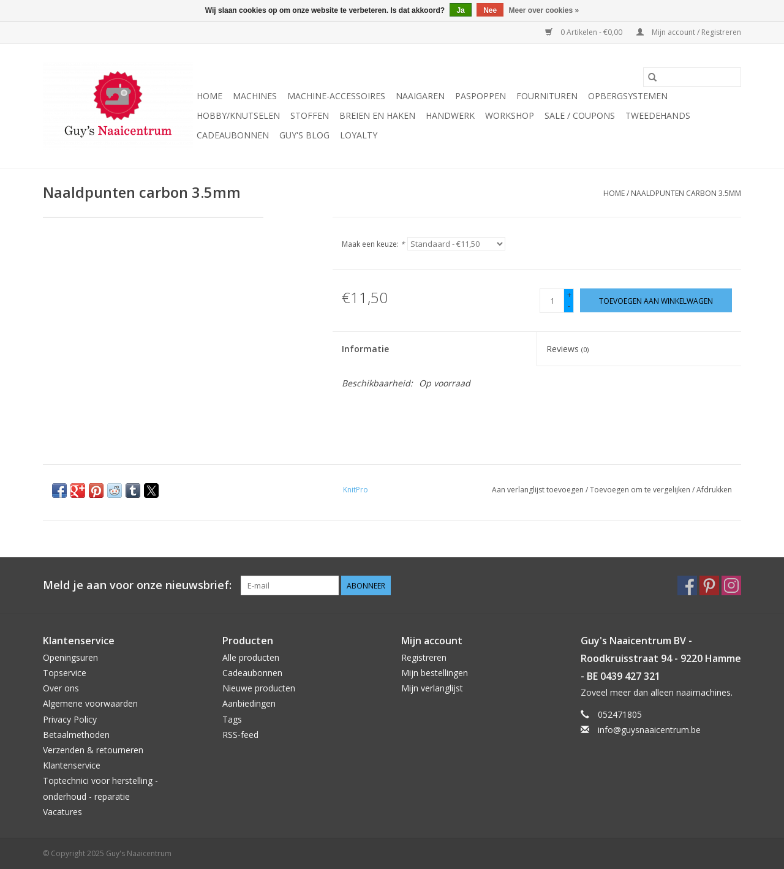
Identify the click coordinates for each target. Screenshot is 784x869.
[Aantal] (552, 300)
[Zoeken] (692, 77)
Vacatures (62, 812)
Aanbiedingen (249, 703)
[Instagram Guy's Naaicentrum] (731, 585)
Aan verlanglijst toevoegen (539, 489)
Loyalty (358, 135)
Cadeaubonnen (233, 135)
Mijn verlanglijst (432, 688)
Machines (255, 96)
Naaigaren (420, 96)
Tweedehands (657, 115)
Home (209, 96)
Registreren (424, 657)
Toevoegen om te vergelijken (641, 489)
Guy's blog (304, 135)
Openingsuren (70, 657)
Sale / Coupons (580, 115)
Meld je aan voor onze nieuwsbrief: (137, 585)
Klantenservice (71, 765)
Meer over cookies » (544, 10)
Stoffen (309, 115)
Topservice (64, 673)
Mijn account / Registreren (688, 32)
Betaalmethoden (76, 734)
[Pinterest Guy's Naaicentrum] (709, 585)
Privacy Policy (70, 719)
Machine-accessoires (336, 96)
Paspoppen (480, 96)
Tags (232, 719)
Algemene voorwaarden (90, 703)
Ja (460, 10)
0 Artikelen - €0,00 (584, 32)
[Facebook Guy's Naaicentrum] (687, 585)
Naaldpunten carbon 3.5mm (686, 193)
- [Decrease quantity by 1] (569, 306)
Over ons (61, 688)
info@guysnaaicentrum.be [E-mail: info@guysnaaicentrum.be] (649, 729)
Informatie (365, 349)
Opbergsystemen (628, 96)
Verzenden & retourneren (93, 750)
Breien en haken (377, 115)
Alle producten (250, 657)
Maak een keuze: (373, 244)
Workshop (509, 115)
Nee (490, 10)
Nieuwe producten (258, 688)
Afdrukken (714, 489)
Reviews (567, 349)
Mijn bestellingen (434, 673)
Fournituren (547, 96)
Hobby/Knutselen (238, 115)
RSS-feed (240, 734)
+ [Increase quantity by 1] (569, 295)
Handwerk (450, 115)
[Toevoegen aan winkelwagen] (656, 300)
